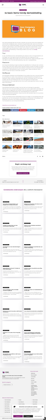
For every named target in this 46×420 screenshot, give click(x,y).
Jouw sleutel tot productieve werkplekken (33, 311)
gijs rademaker (7, 412)
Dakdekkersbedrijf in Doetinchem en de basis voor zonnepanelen (38, 142)
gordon (20, 399)
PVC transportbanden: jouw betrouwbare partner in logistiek (33, 354)
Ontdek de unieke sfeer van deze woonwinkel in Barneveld (28, 134)
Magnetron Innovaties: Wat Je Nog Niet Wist (11, 333)
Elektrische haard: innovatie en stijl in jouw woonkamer (12, 312)
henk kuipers (35, 401)
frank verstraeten (8, 399)
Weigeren (28, 416)
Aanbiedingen (5, 211)
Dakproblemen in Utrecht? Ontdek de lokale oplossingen (7, 150)
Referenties (33, 373)
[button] (42, 407)
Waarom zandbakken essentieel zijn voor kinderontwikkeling (27, 142)
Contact (32, 383)
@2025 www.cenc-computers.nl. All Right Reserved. (11, 418)
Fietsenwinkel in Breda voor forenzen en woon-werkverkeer (38, 134)
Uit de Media (33, 376)
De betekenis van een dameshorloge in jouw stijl (11, 247)
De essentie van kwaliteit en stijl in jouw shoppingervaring (12, 354)
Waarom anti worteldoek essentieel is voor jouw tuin (32, 226)
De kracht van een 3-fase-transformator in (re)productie (17, 150)
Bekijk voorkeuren (38, 416)
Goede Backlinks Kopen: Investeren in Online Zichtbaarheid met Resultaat (34, 388)
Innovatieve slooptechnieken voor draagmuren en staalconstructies (10, 204)
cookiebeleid (21, 413)
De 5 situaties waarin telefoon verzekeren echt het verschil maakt (17, 134)
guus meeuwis (21, 401)
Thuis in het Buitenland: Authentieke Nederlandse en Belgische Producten (32, 333)
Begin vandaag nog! (23, 164)
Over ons (32, 378)
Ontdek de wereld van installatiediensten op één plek (33, 290)
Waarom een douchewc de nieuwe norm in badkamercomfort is (7, 134)
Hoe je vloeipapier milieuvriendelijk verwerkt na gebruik (10, 290)
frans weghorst (7, 401)
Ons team (32, 380)
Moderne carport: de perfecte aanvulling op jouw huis (33, 269)
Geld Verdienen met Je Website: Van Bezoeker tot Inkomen (34, 393)
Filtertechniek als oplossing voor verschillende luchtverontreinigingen (38, 150)
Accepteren (18, 416)
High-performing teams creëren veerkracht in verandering (6, 126)
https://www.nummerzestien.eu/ (9, 105)
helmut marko (35, 399)
